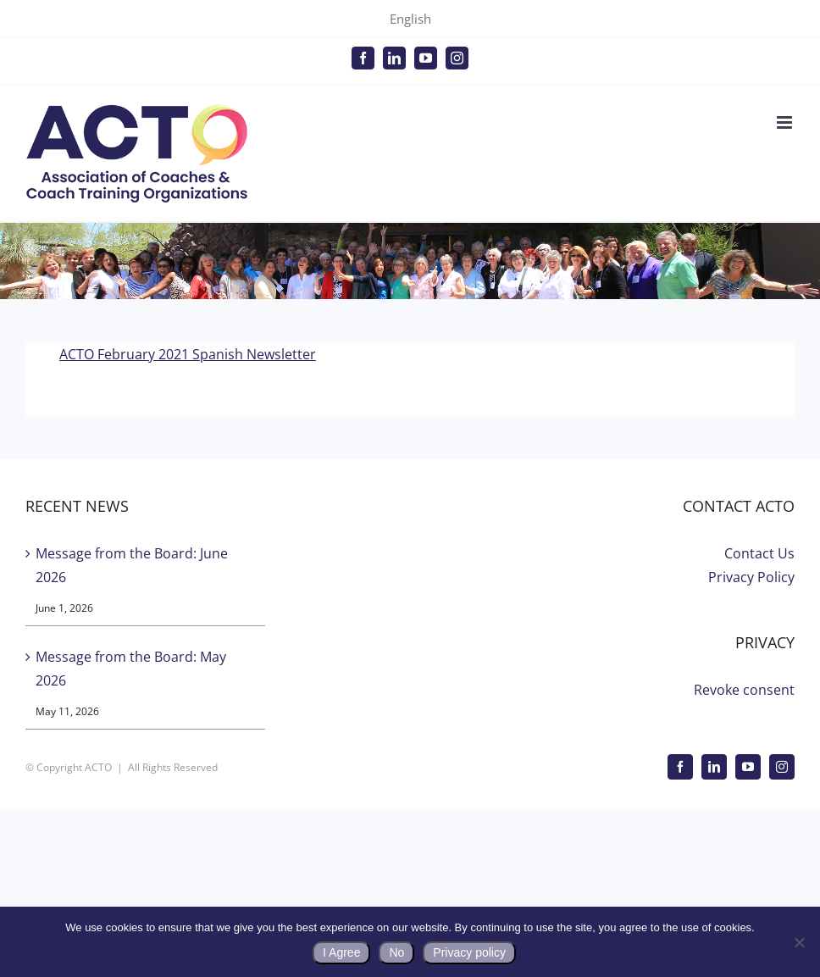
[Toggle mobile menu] (786, 122)
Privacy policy (469, 952)
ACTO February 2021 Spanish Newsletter (187, 354)
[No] (798, 942)
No (396, 952)
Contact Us (759, 553)
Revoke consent (744, 689)
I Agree (341, 952)
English (410, 18)
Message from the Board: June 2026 (132, 565)
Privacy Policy (751, 577)
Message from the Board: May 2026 (131, 668)
